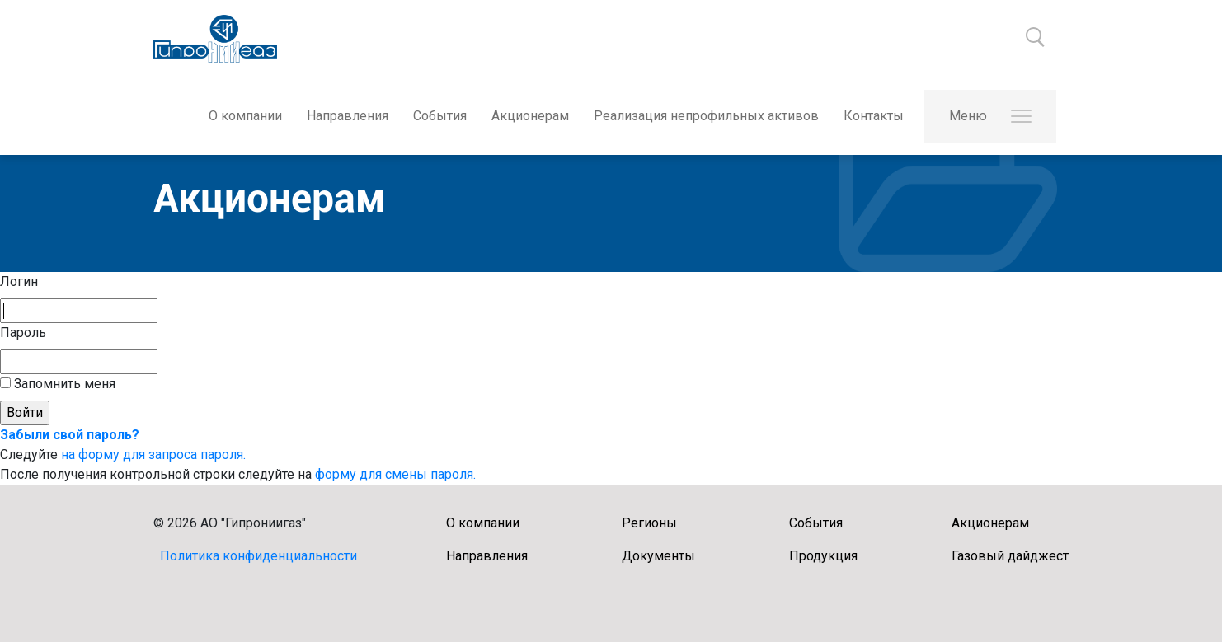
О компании (245, 116)
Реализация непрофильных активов (706, 116)
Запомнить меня (63, 383)
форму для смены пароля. (395, 474)
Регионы (649, 523)
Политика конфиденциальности (258, 556)
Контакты (874, 116)
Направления (347, 116)
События (440, 116)
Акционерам (530, 116)
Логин (19, 281)
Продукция (823, 556)
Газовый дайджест (1010, 556)
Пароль (23, 332)
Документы (658, 556)
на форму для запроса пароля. (153, 454)
